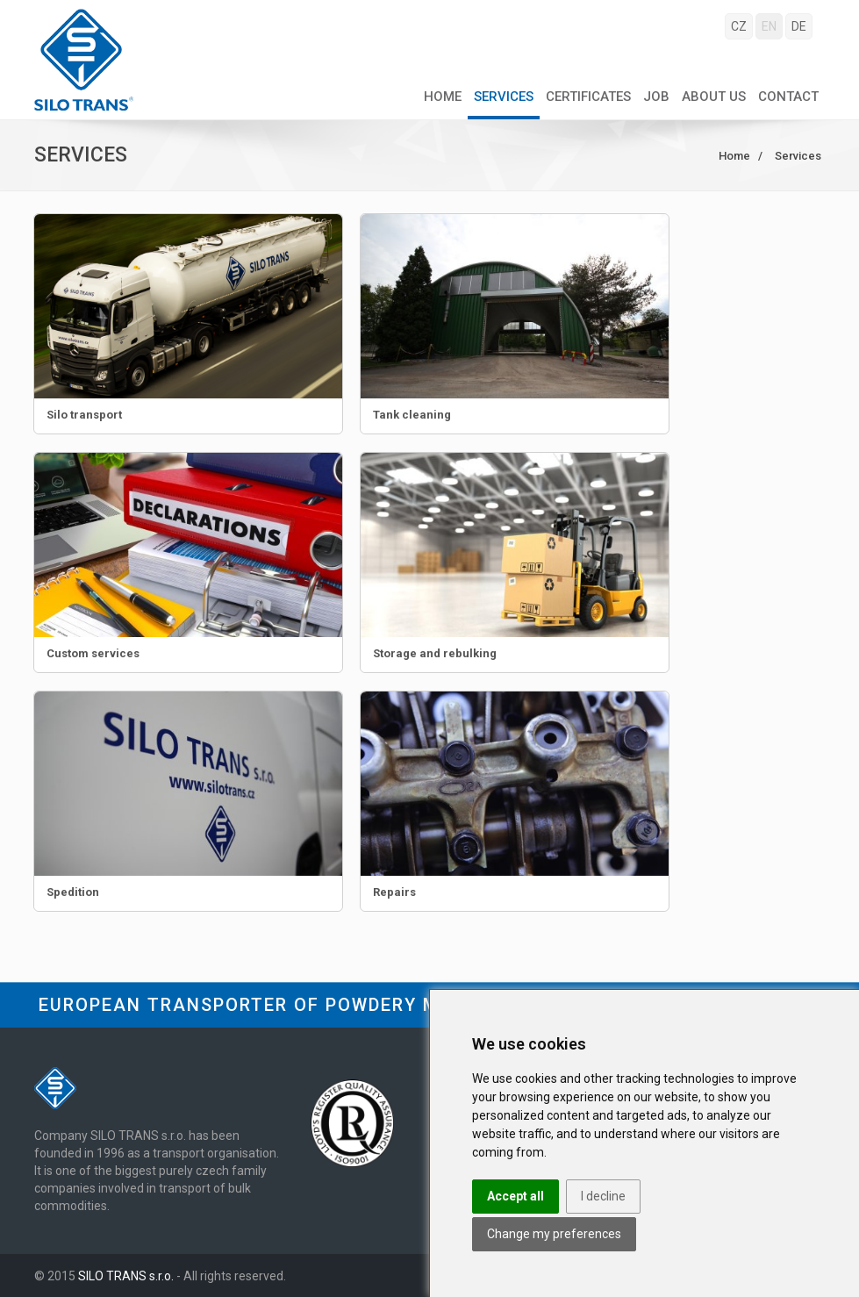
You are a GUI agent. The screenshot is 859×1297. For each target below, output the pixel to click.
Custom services (93, 653)
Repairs (394, 892)
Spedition (73, 892)
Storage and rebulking (435, 653)
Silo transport (84, 414)
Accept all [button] (515, 1196)
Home (443, 96)
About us (714, 96)
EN (769, 26)
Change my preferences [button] (554, 1234)
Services (503, 96)
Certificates (588, 96)
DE (798, 26)
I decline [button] (603, 1196)
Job (656, 96)
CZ (739, 26)
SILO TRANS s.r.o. (126, 1276)
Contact (788, 96)
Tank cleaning (412, 414)
